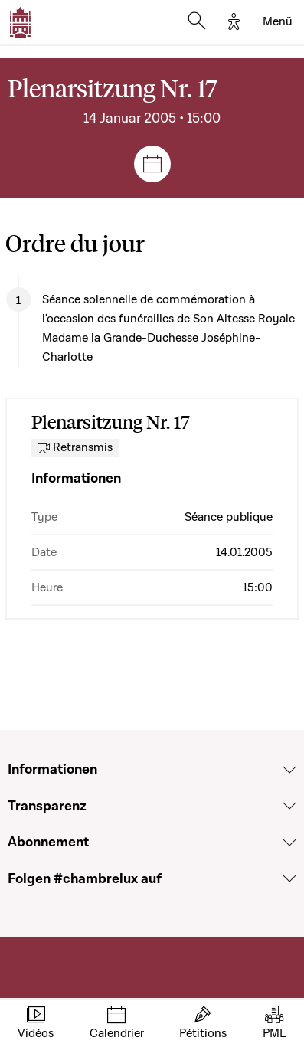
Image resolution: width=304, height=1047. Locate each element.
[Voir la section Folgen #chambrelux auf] (289, 878)
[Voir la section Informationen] (289, 770)
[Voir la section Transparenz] (289, 806)
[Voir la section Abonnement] (289, 842)
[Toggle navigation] (277, 22)
